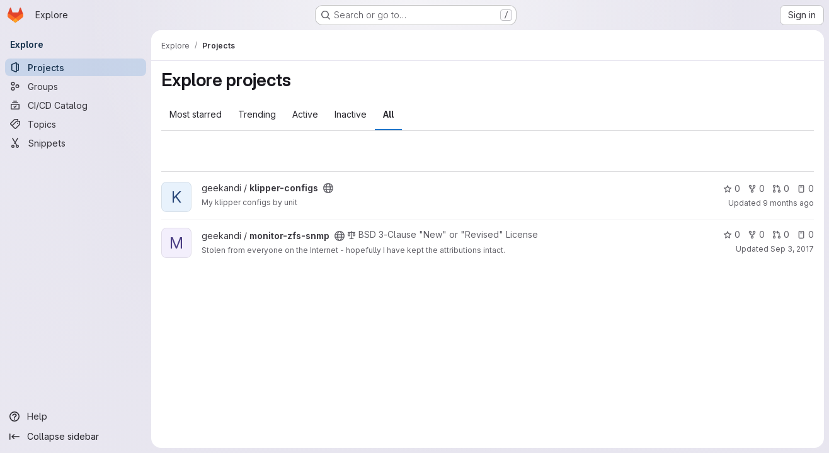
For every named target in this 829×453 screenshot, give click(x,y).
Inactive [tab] (350, 114)
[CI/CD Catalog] (75, 105)
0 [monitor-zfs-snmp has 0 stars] (731, 234)
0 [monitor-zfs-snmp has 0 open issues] (805, 234)
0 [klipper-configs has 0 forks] (756, 188)
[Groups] (75, 86)
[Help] (75, 416)
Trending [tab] (257, 114)
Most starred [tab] (195, 114)
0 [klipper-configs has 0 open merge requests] (780, 188)
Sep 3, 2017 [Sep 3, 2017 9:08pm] (792, 249)
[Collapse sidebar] (75, 436)
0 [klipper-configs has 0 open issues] (805, 188)
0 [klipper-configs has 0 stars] (731, 188)
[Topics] (75, 124)
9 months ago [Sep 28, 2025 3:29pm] (788, 203)
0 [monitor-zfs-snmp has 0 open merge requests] (780, 234)
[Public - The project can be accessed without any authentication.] (328, 188)
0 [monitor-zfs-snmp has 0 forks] (756, 234)
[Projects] (75, 67)
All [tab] (388, 114)
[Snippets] (75, 143)
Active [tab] (305, 114)
